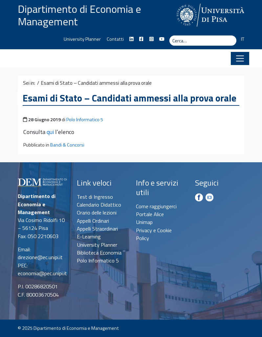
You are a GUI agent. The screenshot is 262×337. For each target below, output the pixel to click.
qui (50, 131)
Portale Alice (150, 214)
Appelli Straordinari (97, 229)
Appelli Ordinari (93, 221)
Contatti (115, 39)
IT (242, 39)
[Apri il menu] (240, 58)
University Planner (82, 39)
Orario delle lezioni (97, 212)
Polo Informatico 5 (84, 119)
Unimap (144, 222)
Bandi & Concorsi (67, 144)
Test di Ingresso (95, 197)
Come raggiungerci (156, 206)
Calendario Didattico (99, 205)
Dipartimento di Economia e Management (79, 15)
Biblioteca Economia (99, 253)
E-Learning (89, 236)
